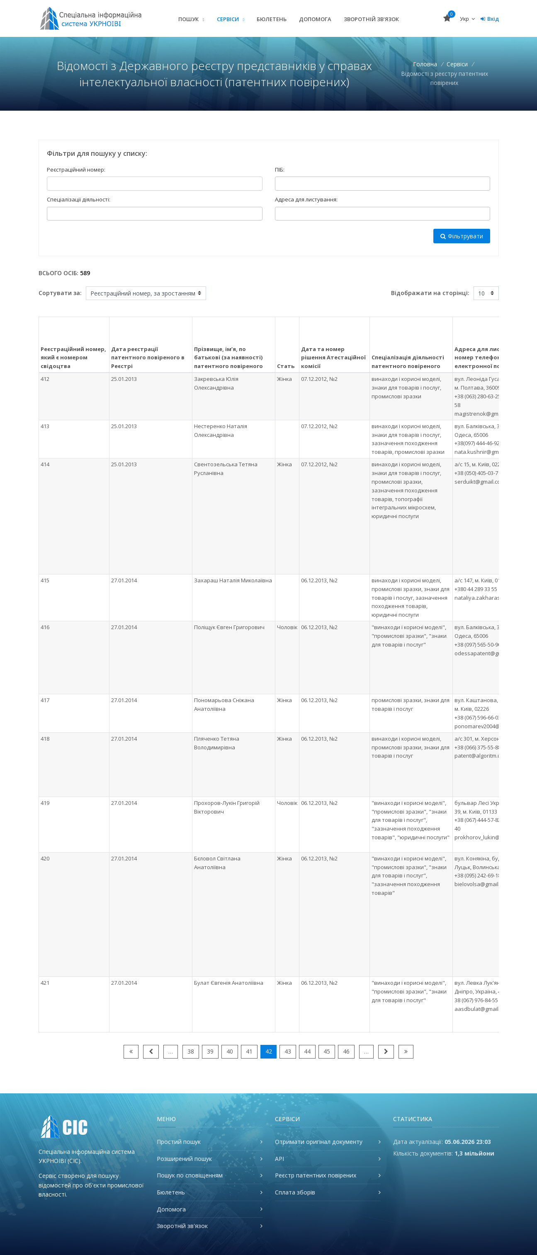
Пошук (189, 19)
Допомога (315, 19)
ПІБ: (279, 169)
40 (229, 1051)
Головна (425, 64)
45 (326, 1051)
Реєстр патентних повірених (316, 1175)
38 (190, 1051)
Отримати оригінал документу (318, 1142)
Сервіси (228, 19)
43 (287, 1051)
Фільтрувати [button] (461, 236)
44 (307, 1051)
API (279, 1159)
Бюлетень (272, 19)
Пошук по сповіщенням (190, 1175)
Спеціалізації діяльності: (78, 199)
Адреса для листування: (306, 199)
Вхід (490, 18)
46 (346, 1051)
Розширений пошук (184, 1159)
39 (210, 1051)
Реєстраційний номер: (76, 169)
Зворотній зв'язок (371, 19)
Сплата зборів (295, 1192)
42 (268, 1051)
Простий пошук (179, 1142)
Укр (467, 18)
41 (249, 1051)
